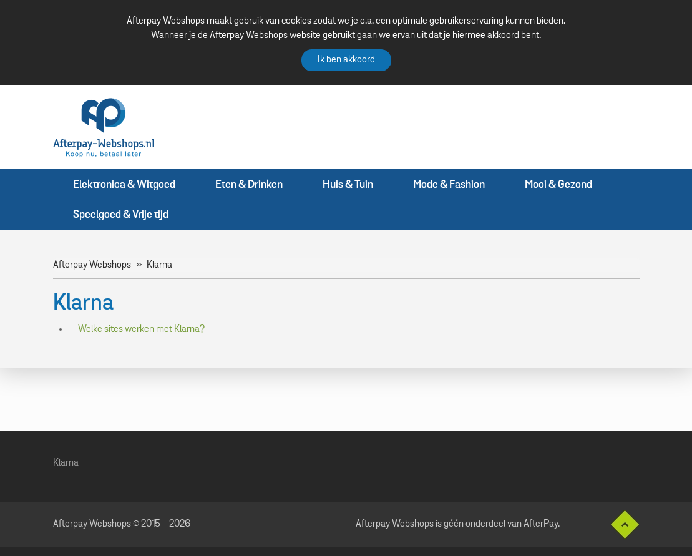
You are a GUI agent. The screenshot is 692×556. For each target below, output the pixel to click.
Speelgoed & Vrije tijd (120, 214)
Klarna (159, 265)
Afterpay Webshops (92, 265)
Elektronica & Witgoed (124, 184)
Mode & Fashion (449, 184)
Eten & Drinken (249, 184)
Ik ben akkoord (346, 60)
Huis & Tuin (348, 184)
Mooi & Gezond (558, 184)
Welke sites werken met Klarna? (141, 329)
